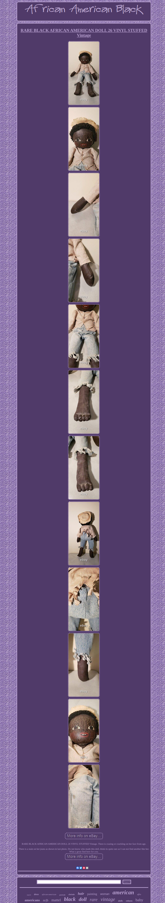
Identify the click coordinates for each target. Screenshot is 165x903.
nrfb (45, 900)
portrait (62, 895)
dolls (120, 901)
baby (139, 900)
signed (29, 895)
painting (92, 894)
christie (71, 894)
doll (83, 899)
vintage (108, 899)
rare (93, 899)
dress (36, 894)
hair (81, 894)
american (123, 892)
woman (104, 894)
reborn (129, 901)
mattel (56, 900)
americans (32, 900)
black (70, 899)
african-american (49, 894)
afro (139, 894)
